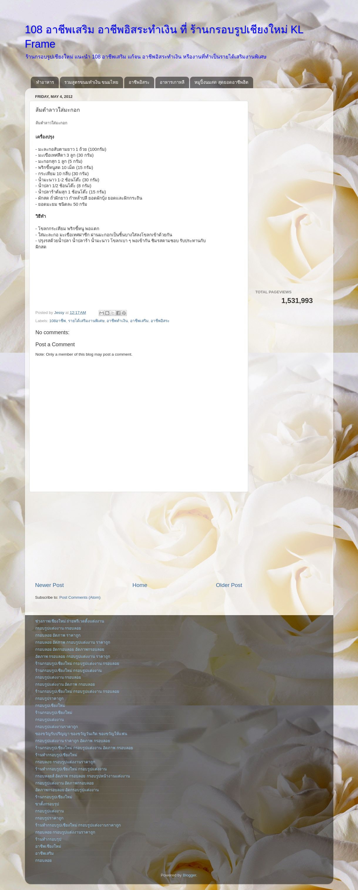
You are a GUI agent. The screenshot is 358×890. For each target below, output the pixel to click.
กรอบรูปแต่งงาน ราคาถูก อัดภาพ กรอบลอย (72, 741)
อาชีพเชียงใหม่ (48, 846)
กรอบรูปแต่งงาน (49, 719)
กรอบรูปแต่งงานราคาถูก (56, 727)
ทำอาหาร (45, 82)
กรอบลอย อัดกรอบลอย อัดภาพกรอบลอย (70, 649)
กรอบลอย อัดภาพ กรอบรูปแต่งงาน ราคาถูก (72, 642)
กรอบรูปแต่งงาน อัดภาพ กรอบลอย (65, 684)
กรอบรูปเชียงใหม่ (50, 705)
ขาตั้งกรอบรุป (47, 804)
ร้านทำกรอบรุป (48, 839)
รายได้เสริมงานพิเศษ (86, 321)
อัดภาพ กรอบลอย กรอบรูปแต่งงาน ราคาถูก (72, 656)
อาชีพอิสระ (139, 82)
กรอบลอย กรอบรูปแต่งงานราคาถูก (65, 762)
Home (139, 585)
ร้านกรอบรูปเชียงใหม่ (53, 712)
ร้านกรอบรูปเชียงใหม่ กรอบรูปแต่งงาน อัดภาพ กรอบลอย (84, 748)
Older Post (229, 585)
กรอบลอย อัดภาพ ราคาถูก (58, 635)
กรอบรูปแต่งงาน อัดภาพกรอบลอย (64, 783)
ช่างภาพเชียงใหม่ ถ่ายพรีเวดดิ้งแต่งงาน (69, 621)
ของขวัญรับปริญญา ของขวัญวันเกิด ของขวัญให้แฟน (81, 734)
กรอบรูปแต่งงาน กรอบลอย (58, 628)
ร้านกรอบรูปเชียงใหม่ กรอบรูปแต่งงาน (68, 670)
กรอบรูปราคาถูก (49, 698)
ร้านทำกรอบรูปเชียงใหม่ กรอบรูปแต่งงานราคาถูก (78, 825)
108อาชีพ (57, 321)
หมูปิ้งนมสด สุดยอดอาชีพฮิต (221, 82)
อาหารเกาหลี (172, 82)
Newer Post (49, 585)
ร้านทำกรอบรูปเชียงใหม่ (56, 755)
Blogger (189, 875)
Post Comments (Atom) (79, 597)
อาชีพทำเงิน (117, 321)
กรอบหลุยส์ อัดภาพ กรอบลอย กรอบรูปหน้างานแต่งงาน (82, 776)
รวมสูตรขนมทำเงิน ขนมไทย (91, 82)
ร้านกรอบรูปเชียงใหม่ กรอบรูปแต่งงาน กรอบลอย (77, 663)
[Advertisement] (139, 536)
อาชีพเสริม (139, 321)
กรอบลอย (43, 860)
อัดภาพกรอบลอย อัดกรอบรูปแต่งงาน (67, 790)
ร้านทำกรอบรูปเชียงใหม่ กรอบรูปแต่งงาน (71, 769)
